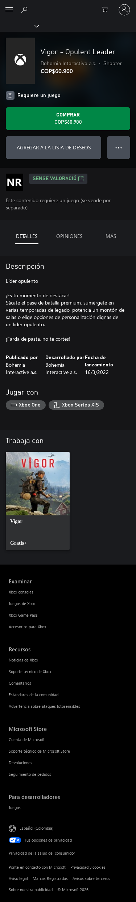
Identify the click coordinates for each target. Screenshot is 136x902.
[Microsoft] (68, 5)
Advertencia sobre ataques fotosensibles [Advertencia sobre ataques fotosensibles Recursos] (44, 706)
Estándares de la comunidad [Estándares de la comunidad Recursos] (33, 694)
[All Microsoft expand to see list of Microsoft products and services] (9, 9)
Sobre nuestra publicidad (31, 889)
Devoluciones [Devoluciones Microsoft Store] (20, 762)
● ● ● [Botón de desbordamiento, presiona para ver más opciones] (118, 147)
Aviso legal (18, 878)
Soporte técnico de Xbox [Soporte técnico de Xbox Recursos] (30, 671)
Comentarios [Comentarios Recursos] (20, 683)
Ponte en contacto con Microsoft (37, 867)
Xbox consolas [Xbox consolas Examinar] (21, 592)
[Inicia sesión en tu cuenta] (124, 9)
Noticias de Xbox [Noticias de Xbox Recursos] (23, 660)
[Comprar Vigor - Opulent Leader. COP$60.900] (68, 118)
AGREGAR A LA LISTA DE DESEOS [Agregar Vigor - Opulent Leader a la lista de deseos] (54, 147)
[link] (38, 501)
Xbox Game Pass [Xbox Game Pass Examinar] (23, 615)
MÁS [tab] (111, 236)
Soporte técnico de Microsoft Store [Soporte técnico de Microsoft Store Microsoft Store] (39, 751)
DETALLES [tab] (26, 236)
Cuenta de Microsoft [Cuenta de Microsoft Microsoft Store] (27, 739)
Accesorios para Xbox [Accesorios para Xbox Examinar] (27, 626)
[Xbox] (19, 26)
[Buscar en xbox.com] (25, 9)
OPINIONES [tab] (69, 236)
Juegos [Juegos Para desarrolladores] (15, 807)
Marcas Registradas (50, 878)
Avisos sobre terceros (91, 878)
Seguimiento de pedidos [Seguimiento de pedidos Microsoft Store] (30, 774)
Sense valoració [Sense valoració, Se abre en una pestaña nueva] (58, 179)
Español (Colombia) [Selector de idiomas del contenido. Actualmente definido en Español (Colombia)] (36, 827)
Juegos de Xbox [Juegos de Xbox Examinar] (22, 603)
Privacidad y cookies (88, 867)
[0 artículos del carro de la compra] (107, 9)
